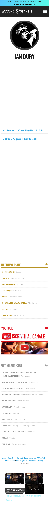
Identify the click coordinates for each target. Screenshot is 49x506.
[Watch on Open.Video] (16, 490)
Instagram (21, 460)
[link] (8, 477)
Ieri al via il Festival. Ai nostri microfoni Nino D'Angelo (14, 476)
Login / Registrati (8, 458)
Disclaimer (32, 460)
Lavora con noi (30, 458)
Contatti (20, 458)
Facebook (10, 460)
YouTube (41, 458)
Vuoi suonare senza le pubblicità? (24, 3)
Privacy (40, 460)
